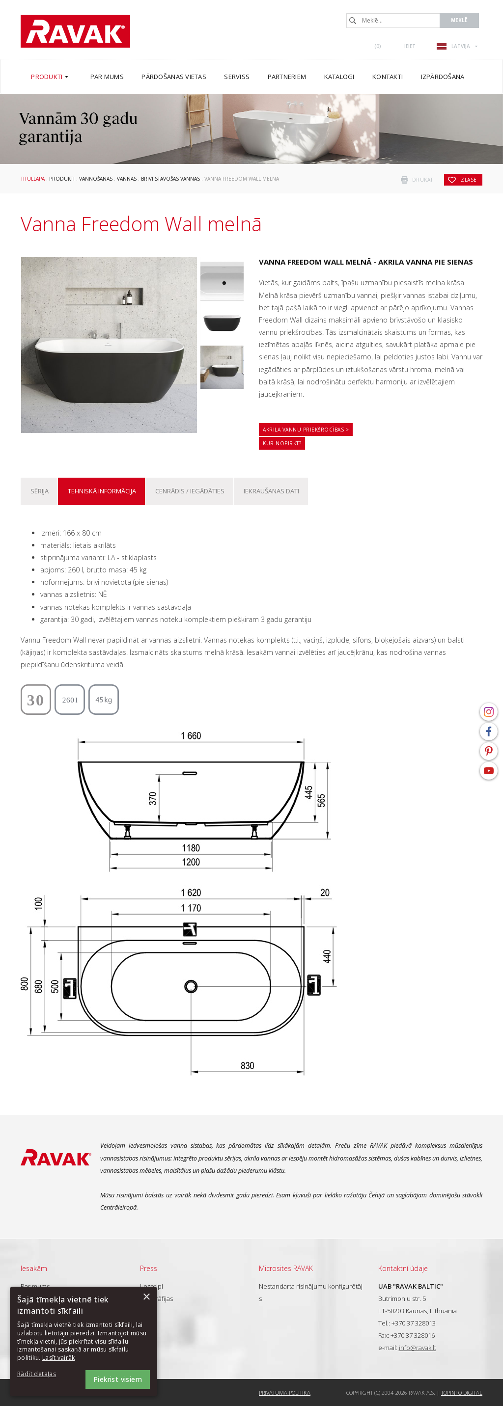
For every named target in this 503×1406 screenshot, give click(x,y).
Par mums (35, 1286)
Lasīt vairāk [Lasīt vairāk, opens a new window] (58, 1357)
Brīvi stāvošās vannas (170, 178)
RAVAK (75, 31)
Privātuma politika (284, 1392)
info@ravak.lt (417, 1347)
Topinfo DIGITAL (461, 1392)
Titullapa (33, 178)
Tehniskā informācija (102, 491)
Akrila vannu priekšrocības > (306, 429)
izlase (468, 179)
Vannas (127, 178)
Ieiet (410, 46)
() (377, 46)
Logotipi (151, 1286)
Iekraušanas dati (271, 491)
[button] (44, 1374)
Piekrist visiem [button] (117, 1379)
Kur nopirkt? (282, 443)
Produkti (62, 178)
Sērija (39, 491)
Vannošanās (95, 178)
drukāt (422, 179)
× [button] (146, 1297)
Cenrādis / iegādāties (189, 491)
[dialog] (83, 1341)
